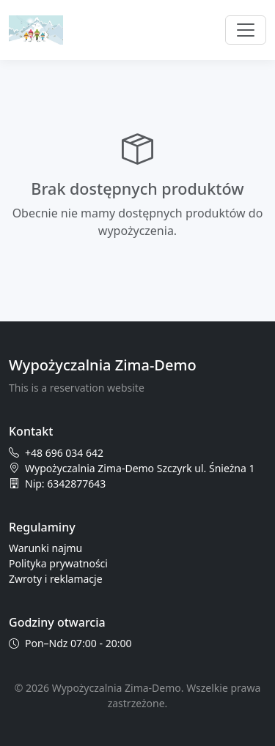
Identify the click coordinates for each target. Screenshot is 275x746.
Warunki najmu (45, 548)
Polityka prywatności (58, 563)
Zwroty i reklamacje (56, 579)
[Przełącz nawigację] (245, 30)
